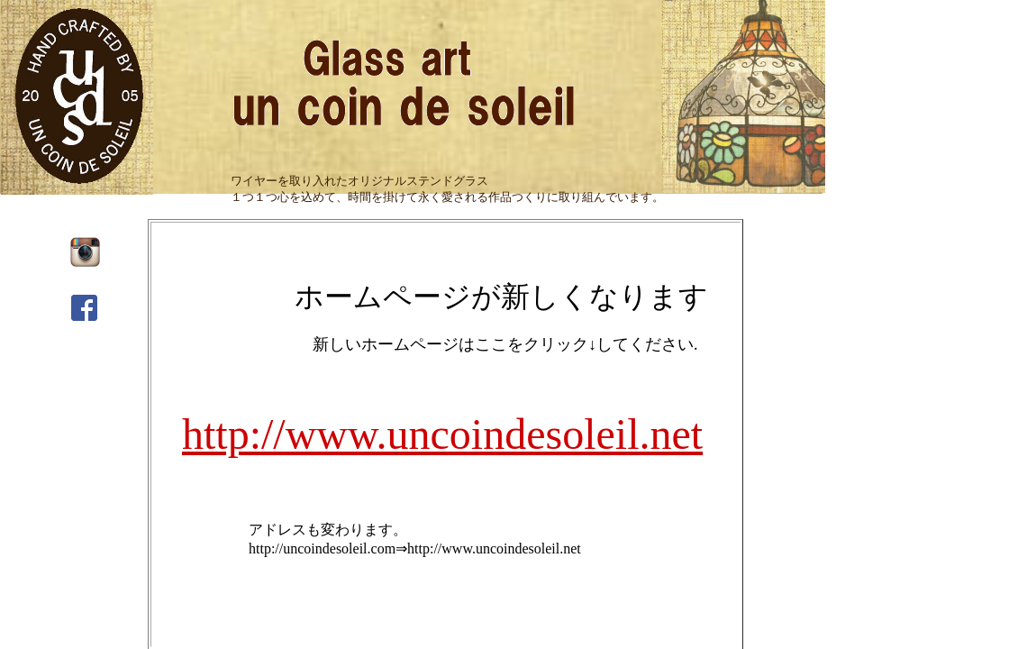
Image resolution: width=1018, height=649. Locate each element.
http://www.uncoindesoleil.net (442, 434)
